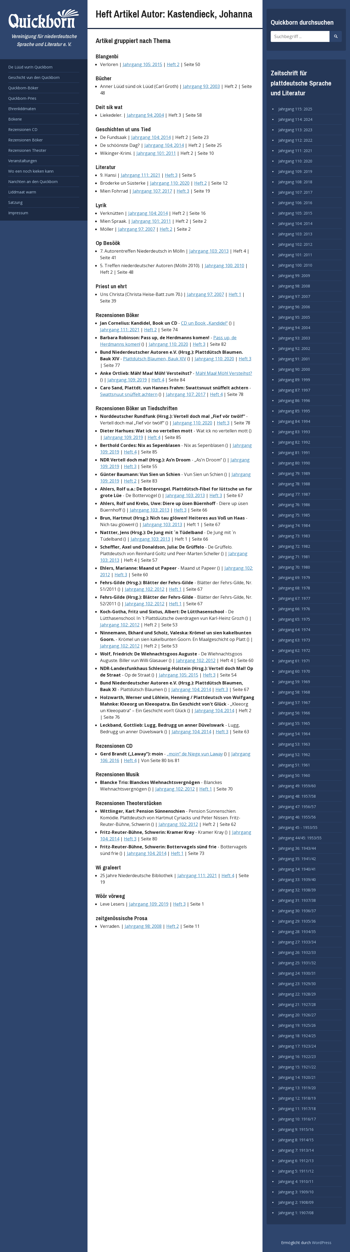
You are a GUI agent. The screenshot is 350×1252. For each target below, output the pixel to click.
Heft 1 (235, 294)
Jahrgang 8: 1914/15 (296, 1139)
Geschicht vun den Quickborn (34, 77)
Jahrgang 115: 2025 (295, 109)
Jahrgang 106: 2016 (295, 202)
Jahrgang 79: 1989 (294, 473)
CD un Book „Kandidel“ (204, 323)
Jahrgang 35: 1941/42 (297, 858)
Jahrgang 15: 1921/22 (297, 1067)
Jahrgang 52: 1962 (294, 754)
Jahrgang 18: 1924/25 (297, 1035)
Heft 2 (173, 64)
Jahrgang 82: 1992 (294, 442)
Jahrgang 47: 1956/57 (297, 806)
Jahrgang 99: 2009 (294, 275)
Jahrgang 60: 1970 (294, 671)
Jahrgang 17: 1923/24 (297, 1046)
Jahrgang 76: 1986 (294, 504)
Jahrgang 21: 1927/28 (297, 1004)
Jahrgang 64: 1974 (294, 629)
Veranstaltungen (22, 160)
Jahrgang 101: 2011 (156, 153)
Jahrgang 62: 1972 (294, 650)
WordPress (321, 1242)
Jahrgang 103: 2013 (209, 251)
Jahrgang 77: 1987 (294, 494)
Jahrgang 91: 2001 (294, 358)
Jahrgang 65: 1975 (294, 619)
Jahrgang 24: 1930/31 (297, 973)
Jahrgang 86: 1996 (294, 400)
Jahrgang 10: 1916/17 (297, 1119)
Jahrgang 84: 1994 (294, 421)
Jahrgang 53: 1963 (294, 744)
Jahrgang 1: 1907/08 (296, 1212)
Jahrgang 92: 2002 (294, 348)
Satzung (15, 202)
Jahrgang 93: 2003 (201, 86)
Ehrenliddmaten (22, 108)
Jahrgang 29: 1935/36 (297, 921)
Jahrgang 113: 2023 (295, 129)
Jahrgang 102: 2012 (144, 589)
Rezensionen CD (22, 129)
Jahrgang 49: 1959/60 (297, 785)
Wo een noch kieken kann (31, 171)
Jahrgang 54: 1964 (294, 733)
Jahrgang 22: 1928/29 (297, 994)
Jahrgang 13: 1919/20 (297, 1087)
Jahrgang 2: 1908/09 (296, 1202)
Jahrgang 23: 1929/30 (297, 983)
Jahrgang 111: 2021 (140, 175)
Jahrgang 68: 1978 (294, 588)
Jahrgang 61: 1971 (294, 660)
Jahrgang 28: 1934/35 (297, 931)
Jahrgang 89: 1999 (294, 379)
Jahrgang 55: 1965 (294, 723)
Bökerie (15, 119)
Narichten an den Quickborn (33, 181)
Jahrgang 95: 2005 (294, 317)
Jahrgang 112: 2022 (295, 140)
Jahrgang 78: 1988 (294, 483)
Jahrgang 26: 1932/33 (297, 952)
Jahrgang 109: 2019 (127, 380)
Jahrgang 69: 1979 (294, 577)
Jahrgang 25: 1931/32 (297, 962)
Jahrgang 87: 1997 (294, 390)
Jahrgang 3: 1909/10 (296, 1191)
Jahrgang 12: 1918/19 (297, 1098)
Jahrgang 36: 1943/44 (297, 848)
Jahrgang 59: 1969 (294, 681)
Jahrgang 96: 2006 (294, 306)
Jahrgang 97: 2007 (136, 229)
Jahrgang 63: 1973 (294, 640)
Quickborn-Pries (22, 98)
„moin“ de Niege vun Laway (195, 754)
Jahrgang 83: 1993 (294, 431)
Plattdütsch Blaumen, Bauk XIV (154, 359)
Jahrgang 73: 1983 (294, 535)
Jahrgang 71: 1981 (294, 556)
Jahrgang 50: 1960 (294, 775)
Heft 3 (171, 175)
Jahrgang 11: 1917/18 (297, 1108)
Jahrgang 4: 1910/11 (296, 1181)
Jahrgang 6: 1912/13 (296, 1160)
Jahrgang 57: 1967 (294, 702)
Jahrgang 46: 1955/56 (297, 817)
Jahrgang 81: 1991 (294, 452)
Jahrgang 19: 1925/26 (297, 1025)
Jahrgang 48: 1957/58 (297, 796)
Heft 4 (157, 380)
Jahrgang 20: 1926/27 (297, 1014)
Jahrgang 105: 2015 (142, 64)
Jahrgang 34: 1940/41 (297, 869)
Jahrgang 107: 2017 (152, 191)
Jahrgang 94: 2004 (145, 115)
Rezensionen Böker (25, 139)
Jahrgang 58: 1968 (294, 692)
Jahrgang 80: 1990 (294, 463)
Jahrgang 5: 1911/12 (296, 1171)
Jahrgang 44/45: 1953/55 (300, 837)
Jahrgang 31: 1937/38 (297, 900)
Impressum (18, 212)
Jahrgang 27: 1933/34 (297, 942)
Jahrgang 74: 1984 (294, 525)
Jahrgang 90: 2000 (294, 369)
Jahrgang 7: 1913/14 (296, 1150)
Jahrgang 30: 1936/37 (297, 910)
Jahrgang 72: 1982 (294, 546)
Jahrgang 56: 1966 (294, 712)
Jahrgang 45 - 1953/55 (297, 827)
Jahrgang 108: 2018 (295, 181)
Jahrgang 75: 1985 (294, 515)
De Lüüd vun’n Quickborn (30, 67)
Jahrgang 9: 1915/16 (296, 1129)
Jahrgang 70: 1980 (294, 567)
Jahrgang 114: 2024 (295, 119)
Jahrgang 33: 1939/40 (297, 879)
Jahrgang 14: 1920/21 (297, 1077)
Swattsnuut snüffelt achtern (129, 394)
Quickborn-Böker (23, 87)
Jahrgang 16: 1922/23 (297, 1056)
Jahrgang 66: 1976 (294, 608)
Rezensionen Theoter (27, 150)
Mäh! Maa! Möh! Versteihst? (224, 373)
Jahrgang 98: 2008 (143, 926)
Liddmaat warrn (22, 192)
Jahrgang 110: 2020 (169, 183)
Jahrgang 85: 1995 (294, 410)
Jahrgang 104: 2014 (151, 137)
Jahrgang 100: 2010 (224, 266)
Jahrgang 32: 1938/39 (297, 889)
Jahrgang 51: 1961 (294, 765)
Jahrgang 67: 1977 (294, 598)
